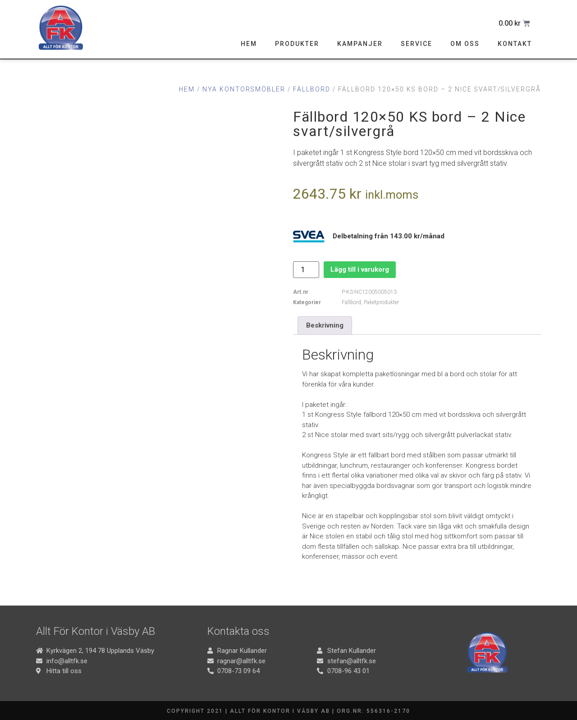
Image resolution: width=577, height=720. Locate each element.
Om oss (465, 43)
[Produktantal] (306, 269)
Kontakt (515, 43)
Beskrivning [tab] (324, 325)
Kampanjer (360, 43)
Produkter (297, 43)
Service (416, 43)
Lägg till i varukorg (359, 269)
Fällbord (311, 89)
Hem (249, 43)
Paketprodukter (381, 302)
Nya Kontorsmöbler (243, 89)
